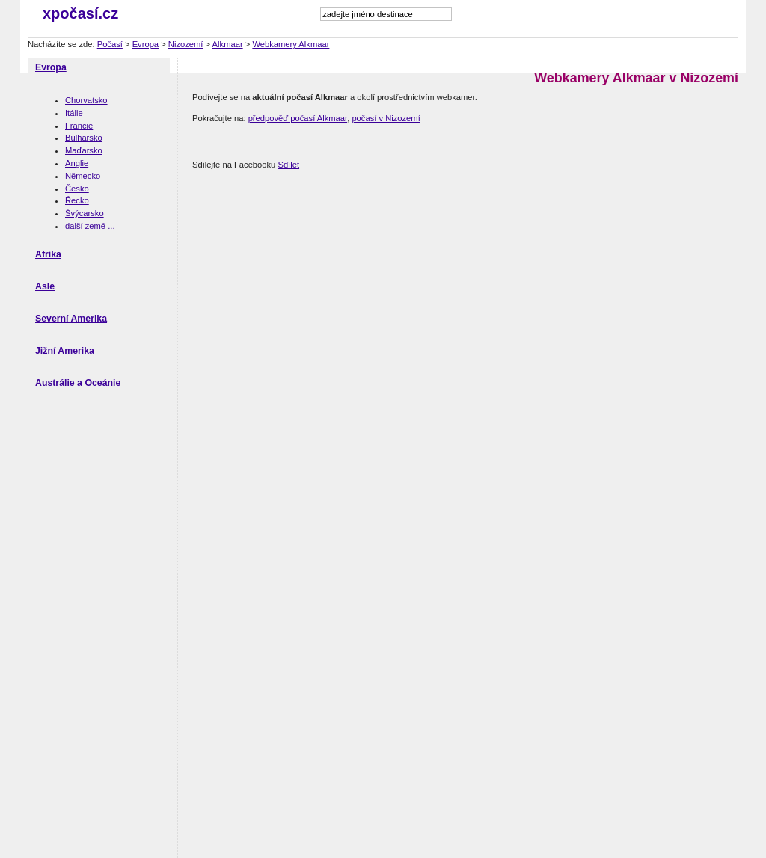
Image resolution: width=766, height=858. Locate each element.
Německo (82, 175)
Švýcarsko (84, 213)
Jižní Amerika (64, 351)
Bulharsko (83, 137)
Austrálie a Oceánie (77, 383)
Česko (77, 188)
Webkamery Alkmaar (290, 44)
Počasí (110, 44)
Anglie (76, 163)
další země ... (90, 225)
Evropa (145, 44)
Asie (45, 286)
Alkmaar (227, 44)
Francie (79, 125)
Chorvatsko (86, 100)
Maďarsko (83, 150)
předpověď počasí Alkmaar (298, 118)
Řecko (77, 200)
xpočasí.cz (80, 13)
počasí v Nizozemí (386, 118)
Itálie (74, 112)
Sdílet (288, 164)
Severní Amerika (71, 318)
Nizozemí (185, 44)
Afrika (48, 254)
